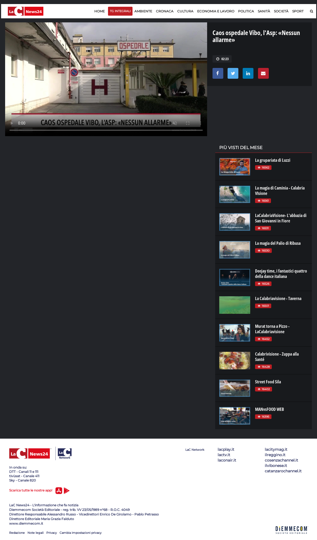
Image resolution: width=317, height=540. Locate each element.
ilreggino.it (275, 454)
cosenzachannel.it (281, 460)
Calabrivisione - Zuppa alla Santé (277, 356)
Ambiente (143, 11)
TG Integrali (120, 11)
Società (281, 11)
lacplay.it (226, 449)
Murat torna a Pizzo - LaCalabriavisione (272, 329)
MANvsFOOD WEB (269, 409)
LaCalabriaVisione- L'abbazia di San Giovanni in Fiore (280, 218)
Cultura (185, 11)
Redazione (17, 533)
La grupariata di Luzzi (272, 160)
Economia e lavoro (215, 11)
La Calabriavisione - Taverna (278, 298)
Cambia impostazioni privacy (81, 533)
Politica (246, 11)
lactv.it (224, 454)
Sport (298, 11)
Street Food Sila (268, 382)
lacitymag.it (276, 449)
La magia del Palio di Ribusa (278, 243)
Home (99, 11)
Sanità (264, 11)
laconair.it (227, 460)
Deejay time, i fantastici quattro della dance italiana (281, 273)
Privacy (51, 533)
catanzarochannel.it (283, 471)
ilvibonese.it (276, 465)
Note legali (35, 533)
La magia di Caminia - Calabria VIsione (280, 190)
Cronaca (164, 11)
